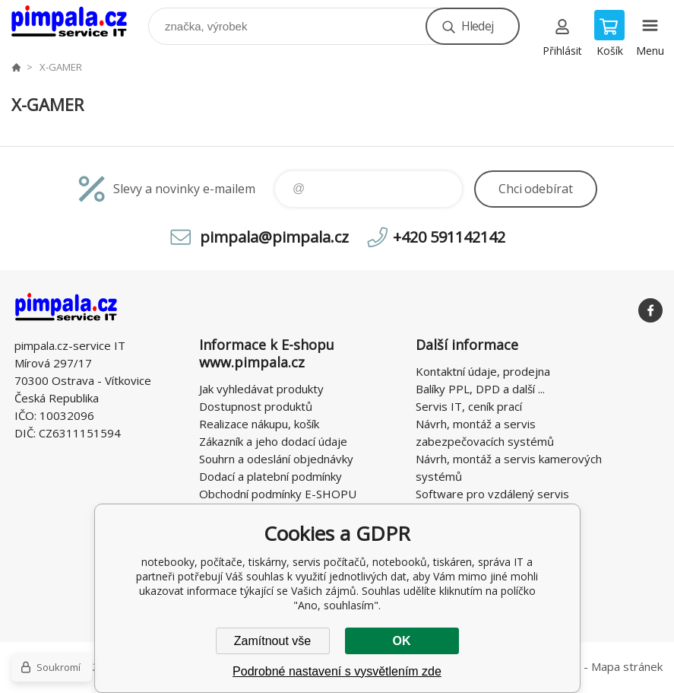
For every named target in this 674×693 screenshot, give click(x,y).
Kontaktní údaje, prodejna (483, 371)
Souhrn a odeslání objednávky (276, 458)
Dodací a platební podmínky (270, 476)
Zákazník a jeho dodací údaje (273, 441)
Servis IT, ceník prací (469, 406)
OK (402, 640)
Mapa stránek (627, 666)
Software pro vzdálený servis (492, 493)
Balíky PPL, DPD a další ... (480, 388)
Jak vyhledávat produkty (261, 388)
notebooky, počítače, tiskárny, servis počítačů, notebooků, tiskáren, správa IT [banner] (78, 22)
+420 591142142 (449, 237)
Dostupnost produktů (255, 406)
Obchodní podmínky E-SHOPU (277, 493)
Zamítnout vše (272, 640)
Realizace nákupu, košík (259, 423)
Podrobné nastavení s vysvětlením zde (337, 671)
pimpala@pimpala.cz (274, 237)
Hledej (477, 25)
